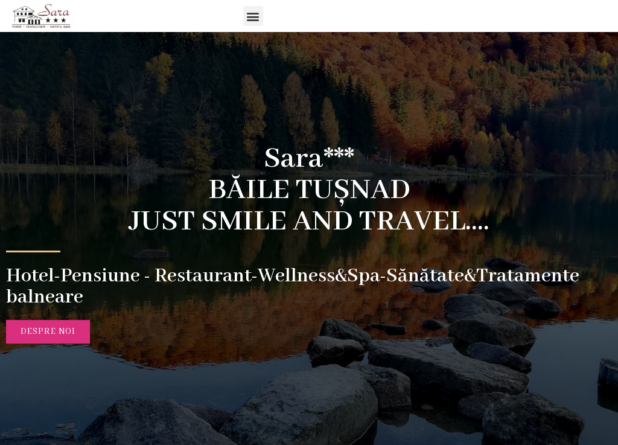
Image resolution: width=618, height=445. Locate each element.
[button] (338, 16)
